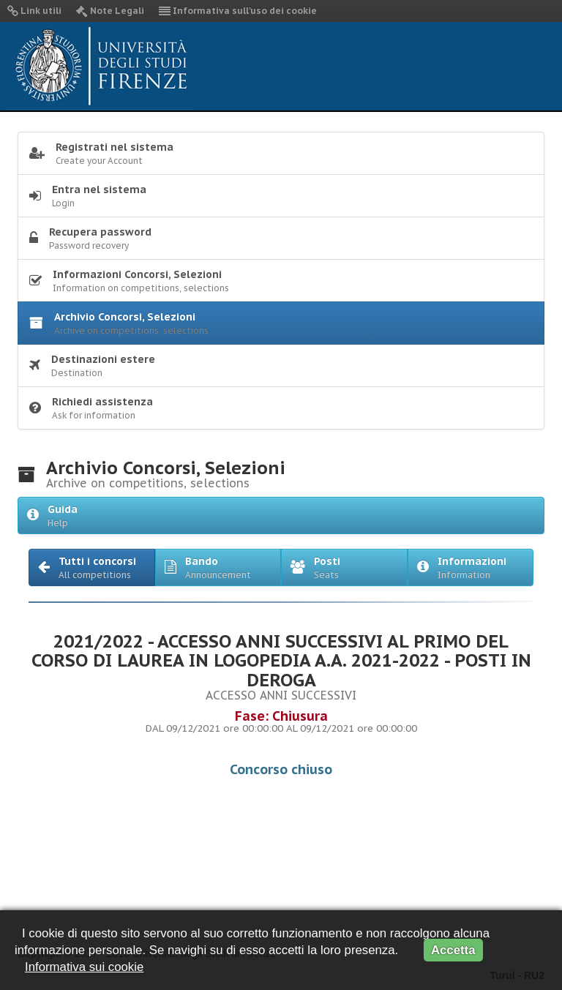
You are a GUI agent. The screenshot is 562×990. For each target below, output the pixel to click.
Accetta (453, 950)
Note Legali (110, 10)
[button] (92, 567)
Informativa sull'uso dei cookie (238, 10)
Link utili (34, 10)
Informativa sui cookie (84, 967)
